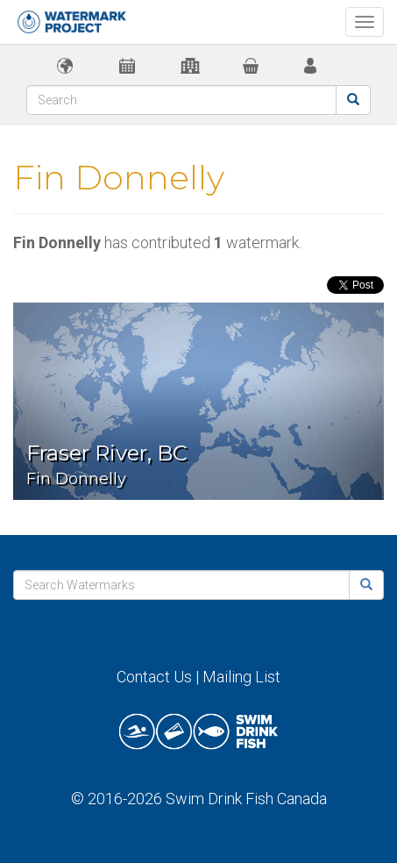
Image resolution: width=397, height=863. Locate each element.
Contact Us (154, 676)
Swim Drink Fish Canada (246, 798)
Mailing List (241, 676)
